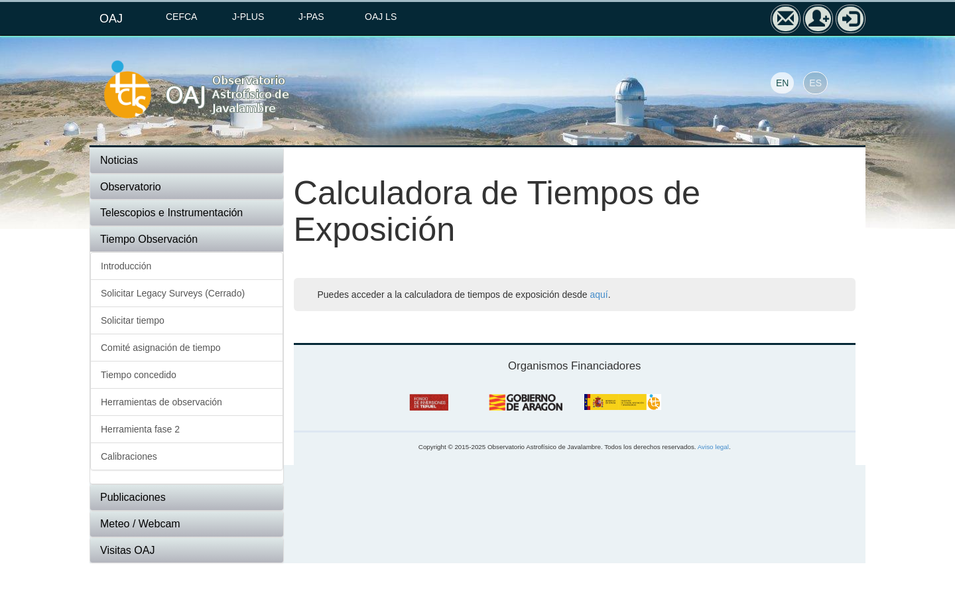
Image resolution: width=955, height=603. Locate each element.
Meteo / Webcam (140, 523)
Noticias (119, 160)
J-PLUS (248, 16)
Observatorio (130, 186)
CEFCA (181, 16)
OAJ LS (381, 16)
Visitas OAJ (127, 550)
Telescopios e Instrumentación (171, 212)
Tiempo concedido (138, 374)
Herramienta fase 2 (140, 429)
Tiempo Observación (149, 239)
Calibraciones (129, 456)
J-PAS (311, 16)
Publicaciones (133, 497)
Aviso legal (713, 446)
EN (782, 83)
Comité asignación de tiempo (161, 347)
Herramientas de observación (161, 402)
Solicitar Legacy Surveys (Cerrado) (173, 293)
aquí (598, 294)
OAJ (111, 18)
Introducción (126, 266)
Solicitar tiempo (132, 320)
